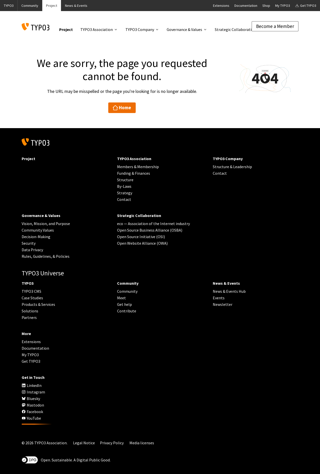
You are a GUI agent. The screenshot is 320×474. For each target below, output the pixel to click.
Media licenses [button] (141, 442)
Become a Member (275, 26)
